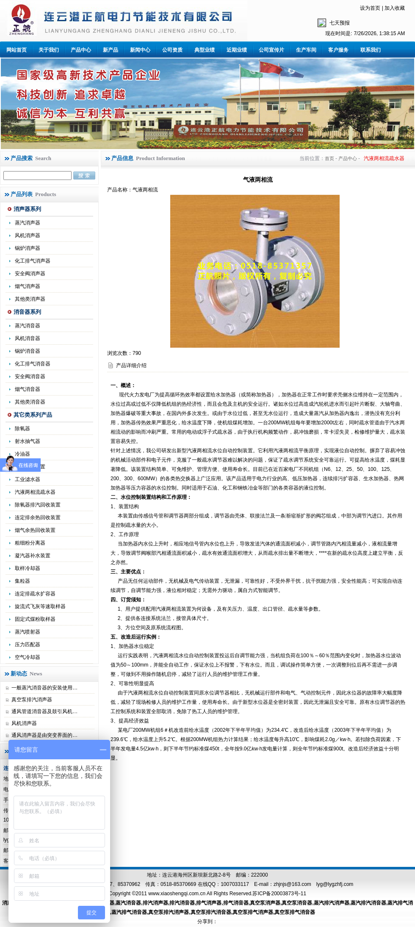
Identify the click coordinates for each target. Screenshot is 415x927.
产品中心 (81, 50)
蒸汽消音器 (27, 326)
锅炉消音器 (27, 351)
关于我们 (49, 50)
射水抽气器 (27, 441)
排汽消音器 (182, 903)
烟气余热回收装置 (35, 530)
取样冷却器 (27, 568)
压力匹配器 (27, 645)
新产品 (110, 50)
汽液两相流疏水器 (35, 492)
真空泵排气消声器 (252, 912)
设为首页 (370, 8)
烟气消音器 (27, 389)
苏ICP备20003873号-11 (279, 894)
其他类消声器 (30, 299)
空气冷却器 (27, 657)
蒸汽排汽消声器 (331, 903)
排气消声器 (208, 903)
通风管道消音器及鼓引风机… (44, 711)
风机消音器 (27, 338)
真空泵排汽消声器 (31, 700)
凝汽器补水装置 (32, 556)
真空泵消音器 (297, 903)
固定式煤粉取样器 (35, 619)
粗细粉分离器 (30, 543)
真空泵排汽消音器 (211, 912)
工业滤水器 (27, 479)
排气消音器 (236, 903)
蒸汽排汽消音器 (368, 903)
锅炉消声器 (27, 248)
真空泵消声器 (265, 903)
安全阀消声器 (30, 274)
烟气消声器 (27, 286)
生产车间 (306, 50)
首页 (329, 158)
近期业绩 (237, 50)
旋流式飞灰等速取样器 (40, 606)
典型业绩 (204, 50)
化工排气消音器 (32, 364)
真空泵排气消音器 (294, 912)
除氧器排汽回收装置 (38, 505)
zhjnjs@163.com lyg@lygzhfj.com (313, 884)
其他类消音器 (30, 402)
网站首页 (16, 50)
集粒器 (22, 581)
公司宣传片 (271, 50)
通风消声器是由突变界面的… (44, 735)
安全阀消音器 (30, 376)
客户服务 (338, 50)
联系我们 (370, 50)
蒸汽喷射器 (27, 632)
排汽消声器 (155, 903)
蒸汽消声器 (27, 223)
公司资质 (172, 50)
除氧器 (22, 429)
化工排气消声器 (32, 261)
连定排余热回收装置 (38, 517)
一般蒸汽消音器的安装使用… (44, 688)
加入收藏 (395, 8)
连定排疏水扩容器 (35, 594)
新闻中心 (140, 50)
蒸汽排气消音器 (129, 912)
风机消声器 (27, 235)
